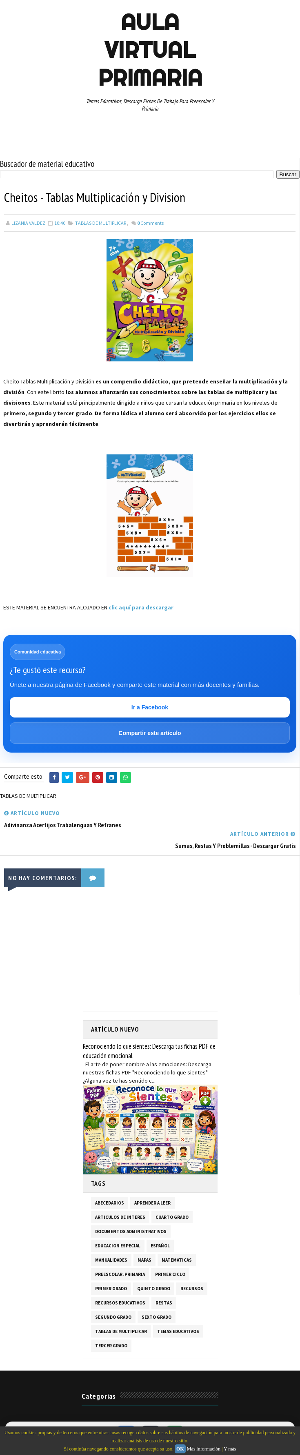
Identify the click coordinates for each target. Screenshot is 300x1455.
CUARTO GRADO (172, 1217)
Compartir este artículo (149, 733)
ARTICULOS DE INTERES (120, 1217)
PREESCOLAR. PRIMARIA (120, 1274)
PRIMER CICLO (170, 1274)
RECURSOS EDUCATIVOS (120, 1303)
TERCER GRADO (111, 1346)
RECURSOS (191, 1288)
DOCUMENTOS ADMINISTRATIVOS (131, 1231)
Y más (230, 1449)
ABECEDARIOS (109, 1203)
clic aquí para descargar (141, 607)
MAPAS (144, 1260)
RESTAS (164, 1303)
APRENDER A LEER (152, 1203)
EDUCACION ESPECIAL (117, 1246)
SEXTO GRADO (156, 1317)
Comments (150, 223)
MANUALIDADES (111, 1260)
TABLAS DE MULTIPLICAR (100, 223)
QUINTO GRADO (153, 1288)
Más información (203, 1449)
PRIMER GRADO (111, 1288)
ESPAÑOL (160, 1246)
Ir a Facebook (149, 707)
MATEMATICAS (177, 1260)
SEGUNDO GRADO (113, 1317)
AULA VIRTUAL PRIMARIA (150, 49)
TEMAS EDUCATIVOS (178, 1331)
